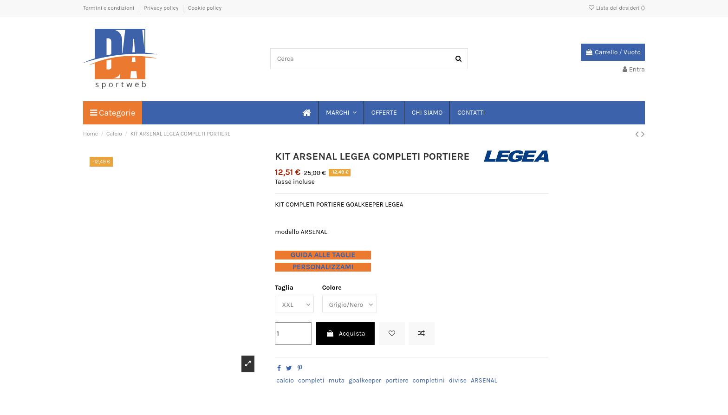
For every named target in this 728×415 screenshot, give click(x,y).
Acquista (345, 333)
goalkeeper (365, 380)
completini (429, 380)
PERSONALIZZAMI (322, 267)
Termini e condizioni (109, 8)
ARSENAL (484, 380)
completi (311, 380)
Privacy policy (162, 8)
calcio (285, 380)
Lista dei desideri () (616, 8)
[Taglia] (294, 304)
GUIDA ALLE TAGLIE (323, 255)
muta (337, 380)
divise (458, 380)
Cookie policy (204, 8)
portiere (397, 380)
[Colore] (349, 304)
